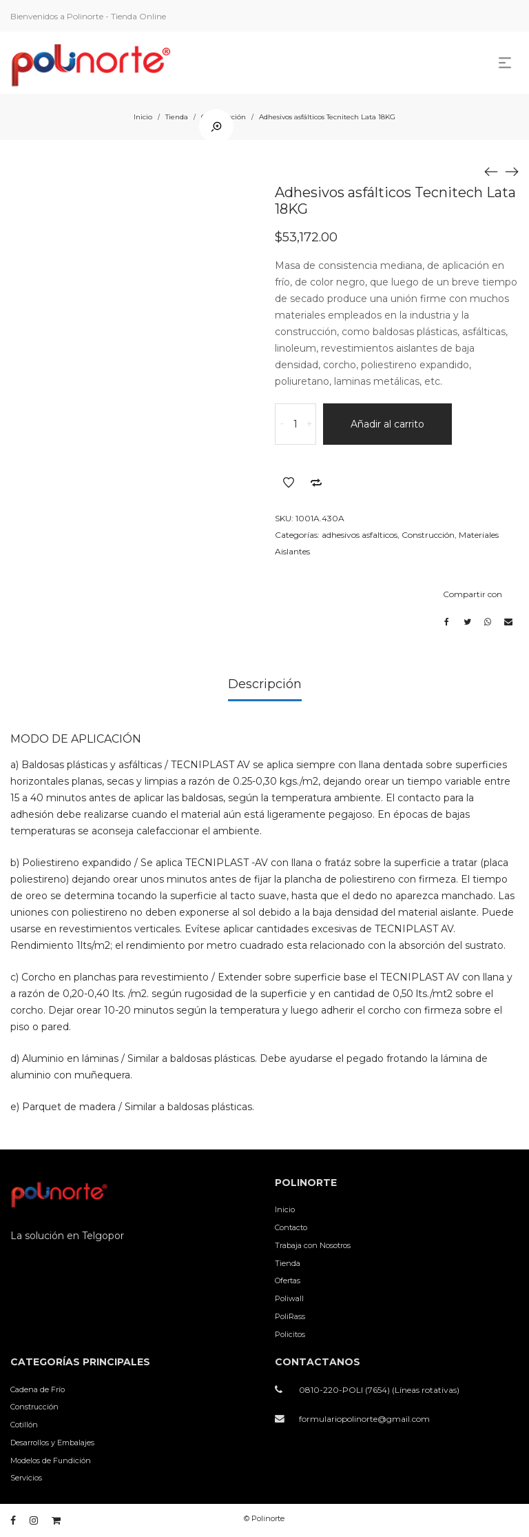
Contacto (291, 1227)
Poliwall (289, 1298)
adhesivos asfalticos (359, 535)
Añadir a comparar (316, 482)
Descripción (265, 684)
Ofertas (287, 1280)
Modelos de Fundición (50, 1460)
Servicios (26, 1478)
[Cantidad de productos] (295, 424)
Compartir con (472, 594)
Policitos (290, 1334)
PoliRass (290, 1316)
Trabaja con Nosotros (313, 1245)
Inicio (143, 116)
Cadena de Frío (37, 1389)
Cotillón (24, 1424)
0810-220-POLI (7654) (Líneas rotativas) (379, 1390)
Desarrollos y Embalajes (52, 1442)
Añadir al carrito (387, 424)
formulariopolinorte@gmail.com (364, 1419)
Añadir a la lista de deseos (288, 482)
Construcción (428, 535)
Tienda (176, 116)
